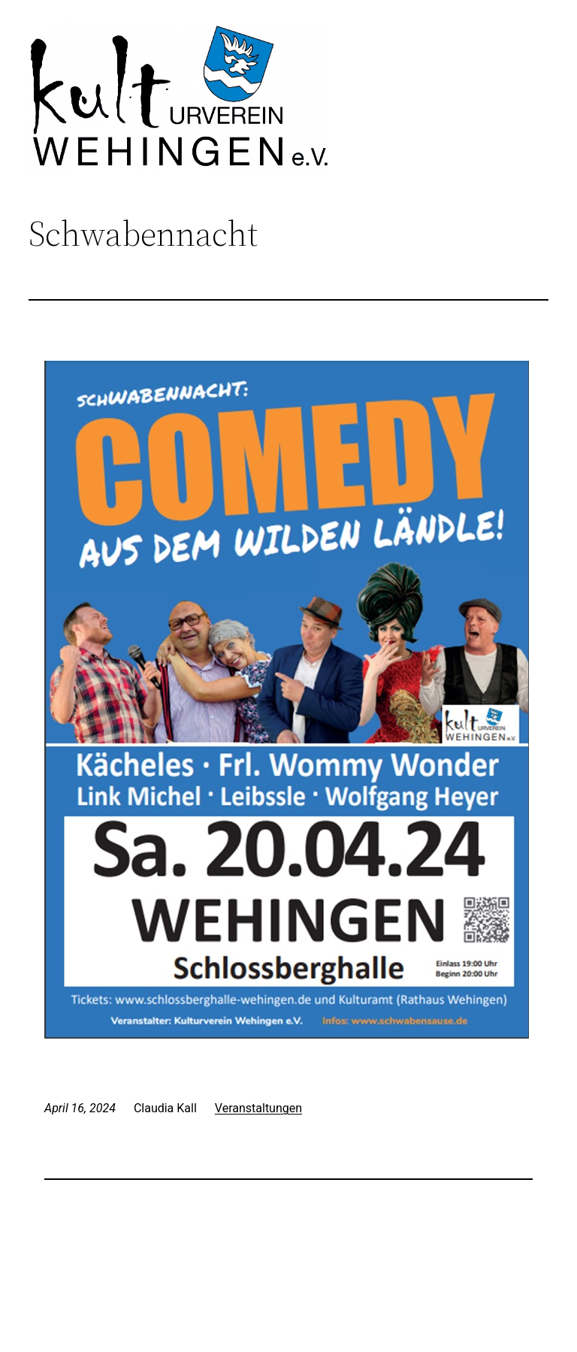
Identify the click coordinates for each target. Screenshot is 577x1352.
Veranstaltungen (258, 1108)
